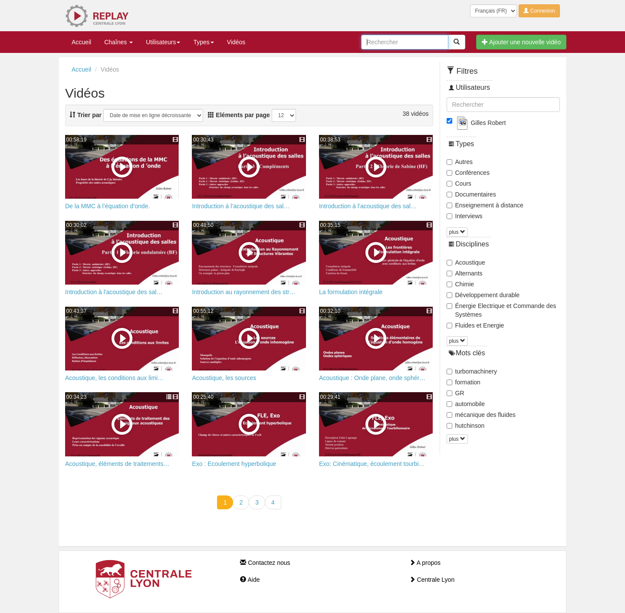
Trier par (85, 114)
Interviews (465, 216)
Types (203, 42)
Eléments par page (239, 114)
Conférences (468, 172)
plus (457, 232)
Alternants (465, 273)
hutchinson (466, 425)
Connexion (539, 11)
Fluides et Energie (475, 325)
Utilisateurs (163, 42)
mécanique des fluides (481, 414)
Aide (250, 579)
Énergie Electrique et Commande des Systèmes (501, 310)
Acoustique (466, 262)
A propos (425, 562)
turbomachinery (472, 371)
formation (463, 382)
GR (455, 393)
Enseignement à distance (485, 205)
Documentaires (471, 194)
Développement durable (483, 295)
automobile (466, 403)
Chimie (460, 284)
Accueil (81, 42)
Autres (460, 161)
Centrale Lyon (432, 579)
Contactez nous (265, 562)
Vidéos (236, 42)
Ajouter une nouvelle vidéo (521, 42)
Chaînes (118, 42)
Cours (459, 183)
